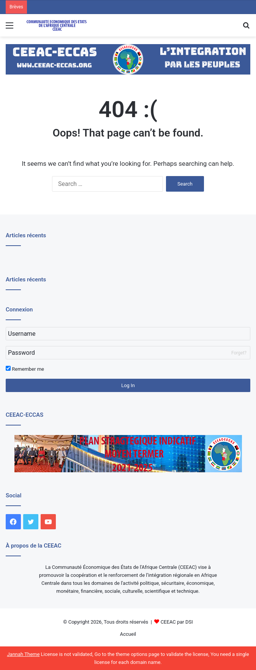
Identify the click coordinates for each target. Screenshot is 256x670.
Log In (128, 385)
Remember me (25, 369)
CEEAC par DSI (177, 622)
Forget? (239, 353)
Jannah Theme (23, 654)
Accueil (128, 634)
